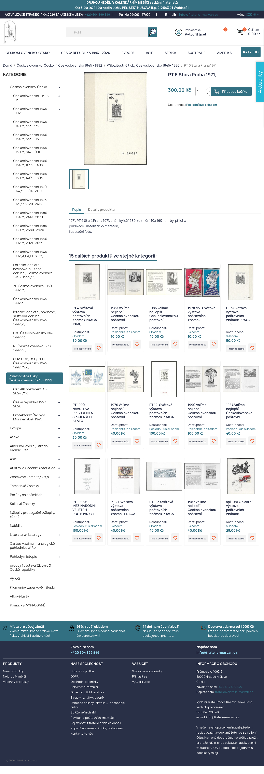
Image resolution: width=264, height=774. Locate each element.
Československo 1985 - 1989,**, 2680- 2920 (31, 228)
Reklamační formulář (84, 687)
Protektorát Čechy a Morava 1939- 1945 (29, 417)
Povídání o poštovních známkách (93, 718)
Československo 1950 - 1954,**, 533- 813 (31, 137)
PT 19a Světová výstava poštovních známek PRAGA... (163, 510)
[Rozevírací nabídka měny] (252, 14)
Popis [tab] (76, 209)
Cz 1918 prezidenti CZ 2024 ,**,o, (30, 391)
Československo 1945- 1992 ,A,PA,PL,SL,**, (30, 254)
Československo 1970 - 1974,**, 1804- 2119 (31, 189)
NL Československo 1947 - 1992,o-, (33, 348)
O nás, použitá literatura (87, 692)
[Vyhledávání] (111, 32)
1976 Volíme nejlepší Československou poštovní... (125, 412)
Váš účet (140, 663)
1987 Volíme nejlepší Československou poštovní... (202, 510)
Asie (149, 53)
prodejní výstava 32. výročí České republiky (30, 567)
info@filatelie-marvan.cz (199, 14)
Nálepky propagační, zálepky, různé (32, 514)
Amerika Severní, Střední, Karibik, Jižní (29, 448)
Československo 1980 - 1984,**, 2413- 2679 (31, 215)
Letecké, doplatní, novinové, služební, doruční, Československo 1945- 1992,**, (33, 271)
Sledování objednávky (147, 671)
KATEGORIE (15, 74)
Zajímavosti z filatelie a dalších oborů (96, 723)
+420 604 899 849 (97, 14)
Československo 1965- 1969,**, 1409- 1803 (30, 176)
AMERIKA (224, 53)
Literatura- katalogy (25, 534)
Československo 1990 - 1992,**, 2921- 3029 (31, 241)
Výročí (15, 578)
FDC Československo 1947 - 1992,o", (34, 335)
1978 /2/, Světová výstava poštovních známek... (201, 314)
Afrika (170, 53)
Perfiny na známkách (26, 495)
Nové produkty (13, 671)
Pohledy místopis (23, 556)
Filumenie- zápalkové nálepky (33, 587)
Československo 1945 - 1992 (31, 111)
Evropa (128, 53)
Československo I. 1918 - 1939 (32, 98)
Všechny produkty (16, 682)
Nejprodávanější (14, 676)
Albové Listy (19, 596)
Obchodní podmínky (84, 682)
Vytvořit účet (195, 34)
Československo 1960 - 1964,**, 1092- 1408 (31, 163)
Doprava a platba (82, 671)
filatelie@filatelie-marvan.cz (234, 692)
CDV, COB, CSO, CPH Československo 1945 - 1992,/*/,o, (31, 363)
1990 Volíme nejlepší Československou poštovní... (202, 412)
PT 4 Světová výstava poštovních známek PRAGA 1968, (84, 316)
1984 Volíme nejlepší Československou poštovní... (240, 412)
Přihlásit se (193, 30)
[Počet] (196, 91)
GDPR (75, 676)
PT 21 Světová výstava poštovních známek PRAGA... (124, 510)
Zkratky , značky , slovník (87, 697)
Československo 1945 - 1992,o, (31, 301)
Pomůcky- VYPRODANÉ (27, 605)
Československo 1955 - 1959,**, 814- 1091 (31, 150)
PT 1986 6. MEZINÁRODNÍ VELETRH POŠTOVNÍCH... (84, 510)
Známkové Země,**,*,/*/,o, (30, 477)
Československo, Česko (27, 53)
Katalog (251, 52)
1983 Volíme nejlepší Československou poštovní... (125, 314)
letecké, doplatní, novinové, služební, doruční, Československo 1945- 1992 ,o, (34, 318)
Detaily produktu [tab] (101, 209)
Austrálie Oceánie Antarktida (32, 468)
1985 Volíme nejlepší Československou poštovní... (163, 314)
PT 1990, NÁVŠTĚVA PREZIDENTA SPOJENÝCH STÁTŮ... (82, 414)
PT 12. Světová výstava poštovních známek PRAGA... (163, 412)
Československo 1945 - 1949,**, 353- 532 (31, 124)
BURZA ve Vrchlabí (83, 712)
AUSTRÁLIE (196, 53)
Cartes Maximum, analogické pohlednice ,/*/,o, (32, 545)
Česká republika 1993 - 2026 (85, 53)
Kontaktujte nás (82, 733)
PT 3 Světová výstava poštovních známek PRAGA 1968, (238, 316)
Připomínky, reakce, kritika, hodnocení (97, 728)
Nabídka (16, 525)
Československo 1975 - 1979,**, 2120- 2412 (31, 202)
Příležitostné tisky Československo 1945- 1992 (30, 378)
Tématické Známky (24, 486)
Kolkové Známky (22, 503)
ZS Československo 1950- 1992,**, (33, 288)
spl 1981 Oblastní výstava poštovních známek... (239, 510)
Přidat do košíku (231, 91)
